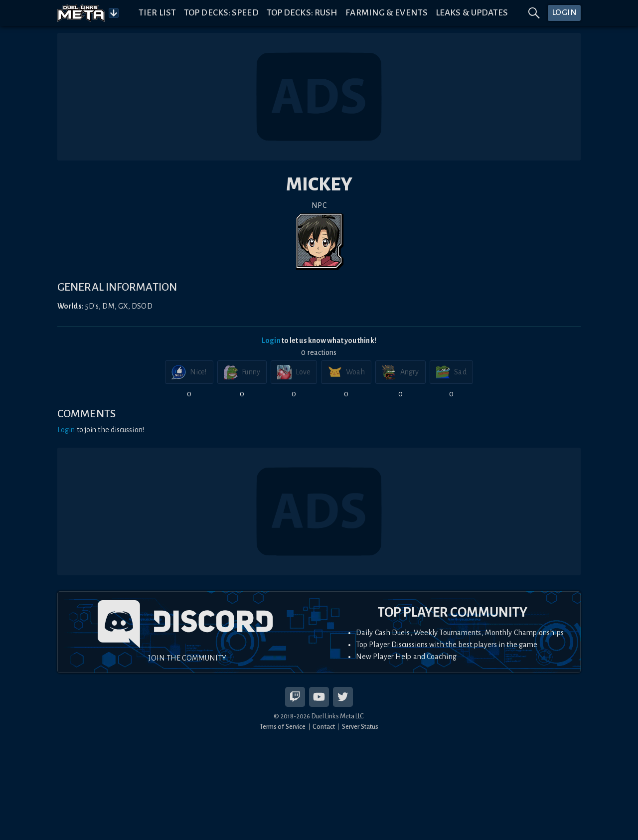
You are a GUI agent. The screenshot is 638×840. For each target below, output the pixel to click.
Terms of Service (283, 726)
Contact (324, 726)
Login (271, 340)
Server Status (360, 726)
